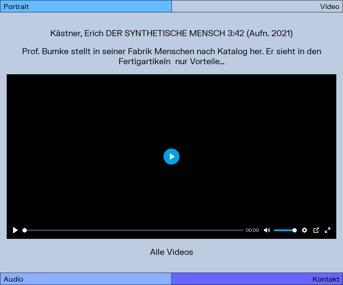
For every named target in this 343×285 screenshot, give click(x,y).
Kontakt (326, 279)
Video (329, 6)
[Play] (15, 230)
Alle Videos (171, 252)
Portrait (16, 6)
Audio (13, 279)
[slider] (133, 230)
